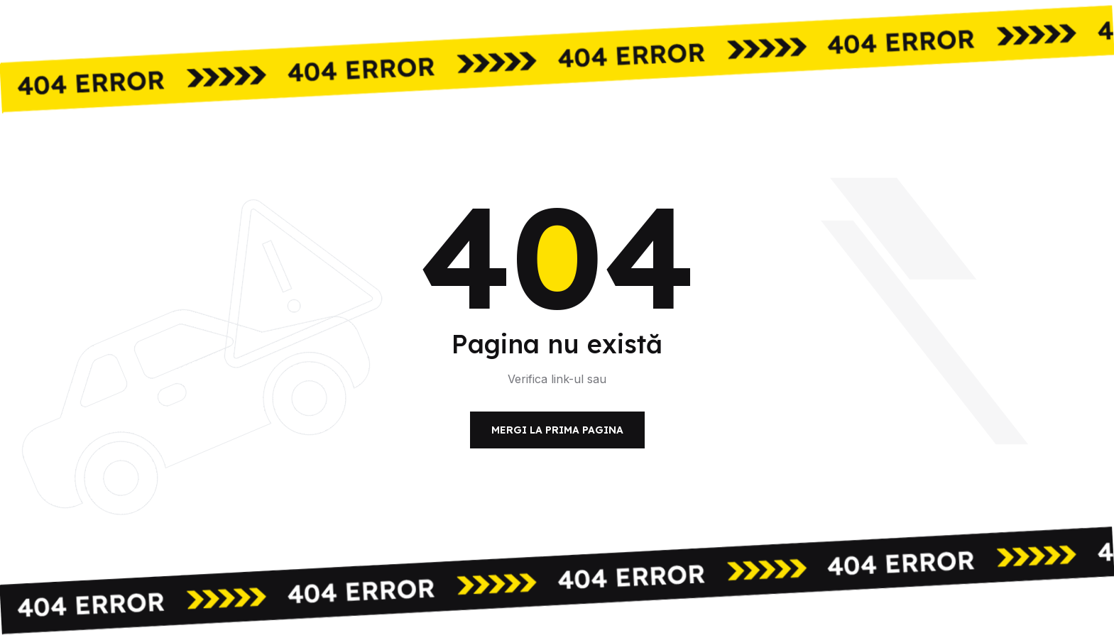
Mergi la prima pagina (557, 430)
